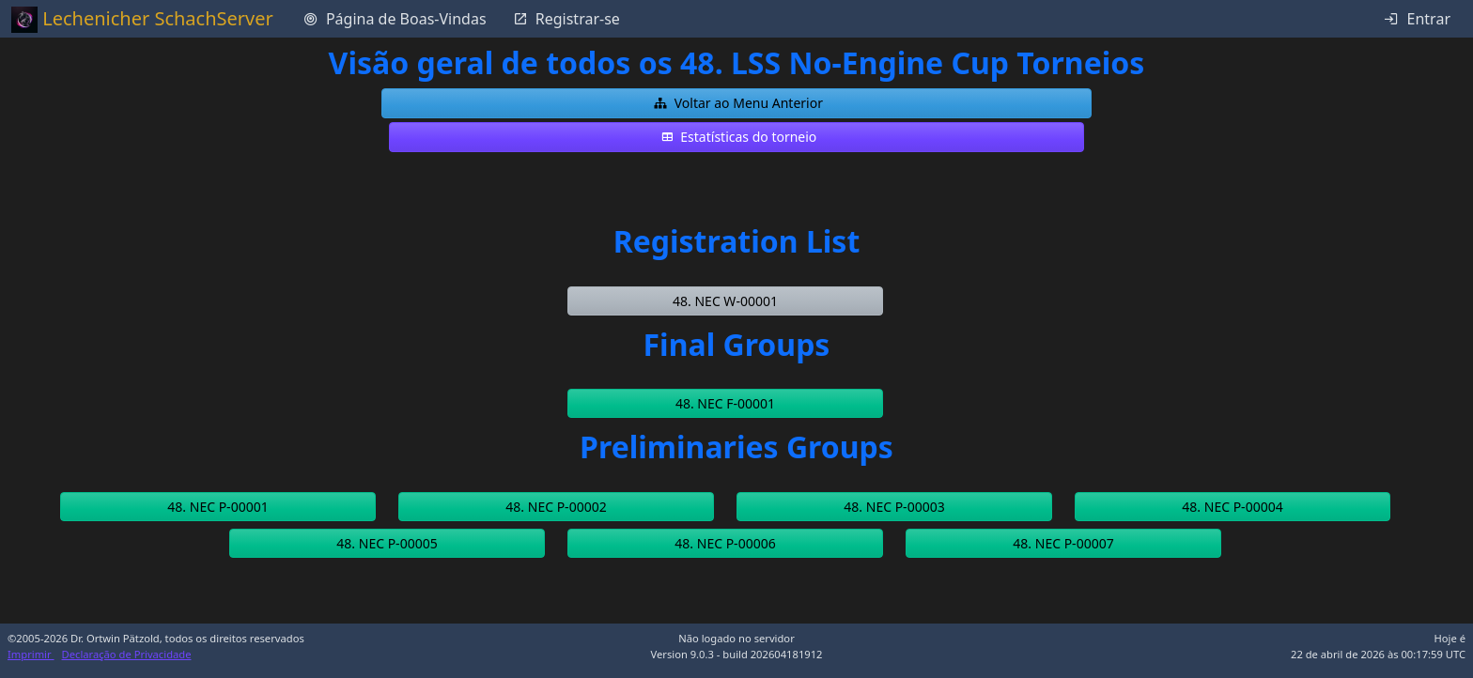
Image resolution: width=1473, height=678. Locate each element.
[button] (736, 103)
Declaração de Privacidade (127, 654)
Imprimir (31, 654)
